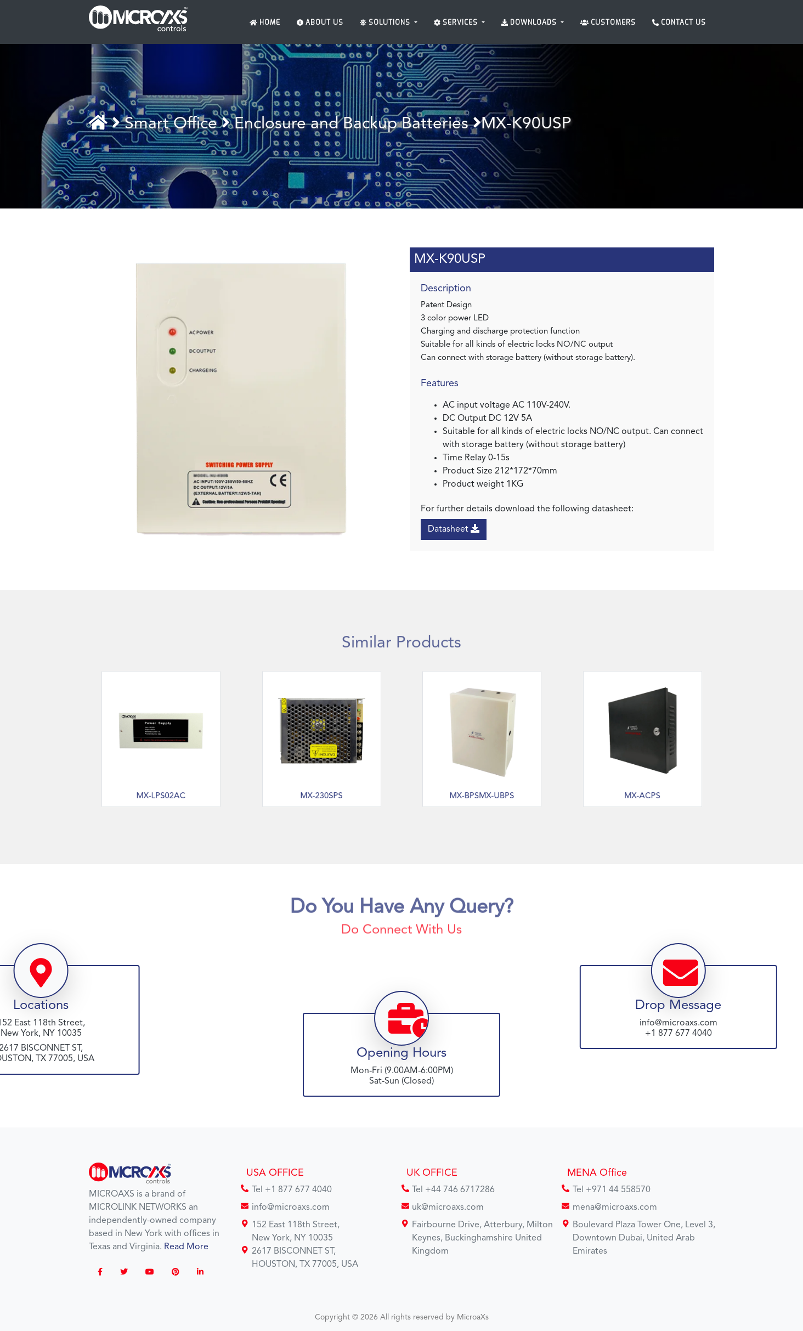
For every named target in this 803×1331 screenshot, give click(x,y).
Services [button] (457, 22)
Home (265, 22)
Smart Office (175, 124)
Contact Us (679, 22)
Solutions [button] (386, 22)
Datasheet (454, 529)
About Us (320, 22)
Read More (186, 1247)
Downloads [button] (530, 22)
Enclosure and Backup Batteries (353, 124)
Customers (608, 22)
